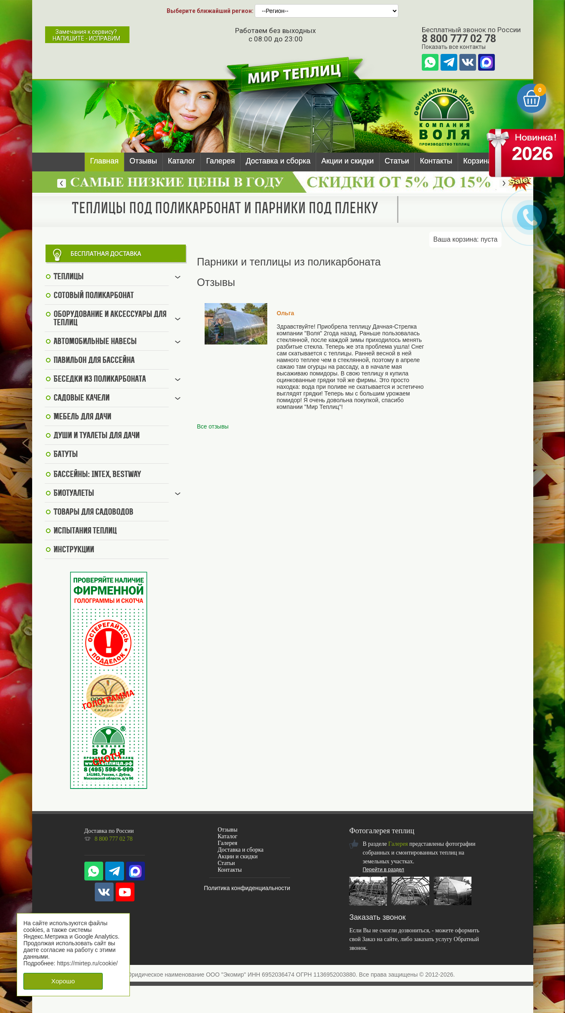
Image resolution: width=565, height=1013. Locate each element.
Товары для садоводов (93, 512)
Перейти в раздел (383, 870)
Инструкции (73, 550)
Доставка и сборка (278, 161)
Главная (104, 161)
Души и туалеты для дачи (96, 436)
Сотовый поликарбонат (93, 296)
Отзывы (143, 161)
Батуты (65, 455)
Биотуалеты (73, 494)
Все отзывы (213, 426)
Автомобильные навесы (95, 342)
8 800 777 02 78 (459, 39)
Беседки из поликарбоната (99, 379)
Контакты (436, 161)
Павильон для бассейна (93, 361)
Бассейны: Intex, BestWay (97, 475)
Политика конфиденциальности (247, 888)
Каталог (181, 161)
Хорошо (63, 981)
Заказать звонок (377, 917)
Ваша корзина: (465, 239)
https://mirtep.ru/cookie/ (87, 963)
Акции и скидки (347, 161)
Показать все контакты (454, 46)
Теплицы (68, 277)
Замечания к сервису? (86, 35)
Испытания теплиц (85, 531)
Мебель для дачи (82, 417)
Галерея (220, 161)
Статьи (397, 161)
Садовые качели (81, 398)
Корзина (477, 161)
